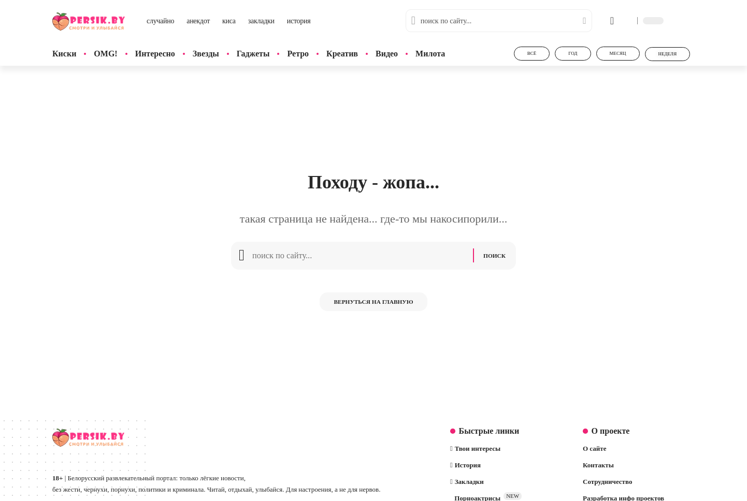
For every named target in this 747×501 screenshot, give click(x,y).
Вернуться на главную (373, 307)
